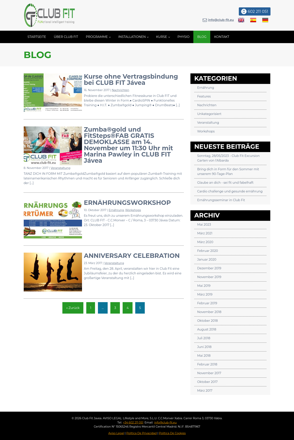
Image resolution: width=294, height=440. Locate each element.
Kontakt (221, 37)
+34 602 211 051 (133, 422)
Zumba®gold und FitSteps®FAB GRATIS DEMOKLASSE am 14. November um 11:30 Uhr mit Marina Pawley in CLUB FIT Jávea (128, 145)
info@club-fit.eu (221, 20)
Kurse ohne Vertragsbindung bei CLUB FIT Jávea (131, 79)
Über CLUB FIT (66, 37)
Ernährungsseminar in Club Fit (221, 200)
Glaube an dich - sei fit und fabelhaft (225, 182)
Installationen (132, 37)
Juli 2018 (203, 338)
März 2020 (205, 242)
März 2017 (204, 390)
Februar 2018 (207, 364)
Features (204, 96)
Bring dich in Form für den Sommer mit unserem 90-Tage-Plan (228, 171)
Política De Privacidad (141, 433)
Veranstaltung (60, 168)
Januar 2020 (206, 259)
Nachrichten (120, 90)
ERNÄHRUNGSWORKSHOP (127, 202)
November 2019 (209, 277)
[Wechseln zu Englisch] (241, 20)
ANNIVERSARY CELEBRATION (132, 255)
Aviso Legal (116, 433)
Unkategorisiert (209, 114)
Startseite (37, 37)
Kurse (161, 37)
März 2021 (204, 233)
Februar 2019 (207, 303)
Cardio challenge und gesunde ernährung (230, 191)
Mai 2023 (204, 224)
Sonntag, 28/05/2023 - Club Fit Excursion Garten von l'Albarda (228, 158)
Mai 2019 (203, 286)
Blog (201, 37)
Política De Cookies (172, 433)
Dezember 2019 (209, 268)
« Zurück (73, 308)
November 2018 (209, 312)
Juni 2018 (204, 347)
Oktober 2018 (207, 321)
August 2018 (206, 329)
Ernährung (116, 210)
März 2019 (205, 294)
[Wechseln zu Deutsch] (265, 20)
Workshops (133, 210)
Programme (97, 37)
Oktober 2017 (207, 382)
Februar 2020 (207, 251)
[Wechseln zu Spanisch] (253, 20)
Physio (183, 37)
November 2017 (209, 373)
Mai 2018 (204, 355)
